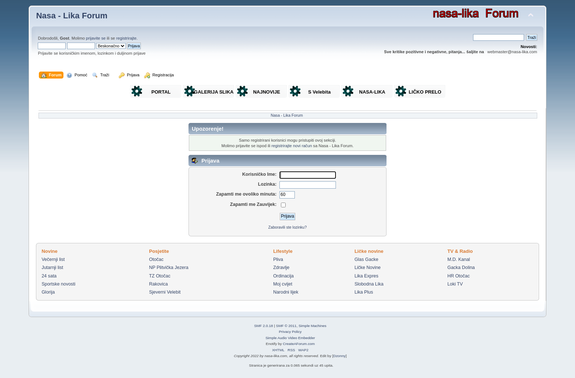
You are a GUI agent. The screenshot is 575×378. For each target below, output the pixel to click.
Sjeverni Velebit (164, 292)
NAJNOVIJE (266, 92)
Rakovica (158, 284)
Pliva (278, 259)
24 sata (48, 276)
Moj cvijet (282, 284)
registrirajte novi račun (291, 145)
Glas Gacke (366, 259)
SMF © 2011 (286, 326)
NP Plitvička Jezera (168, 267)
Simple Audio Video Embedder (290, 338)
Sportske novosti (58, 284)
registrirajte (126, 38)
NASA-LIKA (372, 92)
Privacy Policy (290, 332)
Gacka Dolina (461, 267)
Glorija (48, 292)
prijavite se (96, 38)
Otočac (156, 259)
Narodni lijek (286, 292)
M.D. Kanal (458, 259)
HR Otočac (458, 276)
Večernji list (53, 259)
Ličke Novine (368, 267)
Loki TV (455, 284)
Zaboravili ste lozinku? (287, 227)
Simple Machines (312, 326)
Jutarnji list (52, 267)
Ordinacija (283, 276)
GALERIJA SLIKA (214, 92)
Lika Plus (364, 292)
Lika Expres (366, 276)
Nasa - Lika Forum (71, 15)
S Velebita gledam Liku (319, 93)
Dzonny (339, 356)
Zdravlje (281, 267)
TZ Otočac (159, 276)
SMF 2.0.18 (263, 326)
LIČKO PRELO (425, 92)
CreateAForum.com (299, 344)
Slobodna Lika (369, 284)
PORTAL (161, 92)
